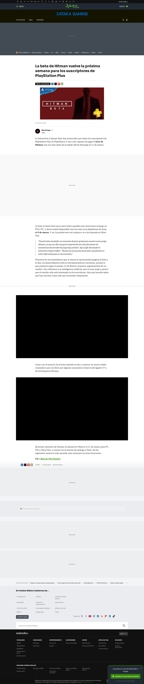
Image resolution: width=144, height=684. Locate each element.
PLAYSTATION (20, 20)
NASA (70, 52)
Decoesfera (102, 646)
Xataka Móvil (21, 646)
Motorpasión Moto (88, 646)
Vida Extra (36, 646)
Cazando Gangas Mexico (60, 598)
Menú (21, 6)
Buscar (124, 625)
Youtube (90, 615)
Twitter (123, 20)
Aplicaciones (59, 602)
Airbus (94, 52)
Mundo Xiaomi (21, 656)
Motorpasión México (86, 669)
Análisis (38, 597)
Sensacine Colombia (52, 672)
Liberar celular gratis (116, 583)
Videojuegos (72, 14)
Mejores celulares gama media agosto (42, 583)
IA (52, 52)
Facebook (127, 20)
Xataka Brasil (21, 671)
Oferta (46, 52)
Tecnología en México (43, 608)
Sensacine (52, 643)
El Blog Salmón (119, 643)
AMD (57, 52)
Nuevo (122, 6)
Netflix (77, 52)
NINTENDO (40, 20)
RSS (102, 615)
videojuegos (59, 465)
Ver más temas (22, 617)
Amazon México (37, 52)
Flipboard (59, 84)
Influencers (85, 52)
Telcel (57, 612)
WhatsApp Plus (89, 583)
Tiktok (113, 615)
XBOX (31, 20)
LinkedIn (109, 615)
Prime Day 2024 (22, 608)
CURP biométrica (102, 583)
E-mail (62, 84)
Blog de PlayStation (50, 458)
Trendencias (102, 643)
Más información (87, 682)
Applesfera (20, 649)
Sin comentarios (43, 84)
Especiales (20, 602)
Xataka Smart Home (21, 652)
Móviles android (60, 608)
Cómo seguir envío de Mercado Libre (69, 583)
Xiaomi (63, 52)
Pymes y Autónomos (118, 646)
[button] (47, 130)
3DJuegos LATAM (38, 668)
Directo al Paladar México (71, 669)
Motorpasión (86, 643)
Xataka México (72, 6)
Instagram (94, 615)
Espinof (51, 646)
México (19, 612)
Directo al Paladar (71, 643)
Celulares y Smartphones (40, 603)
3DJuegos (36, 643)
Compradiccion (103, 649)
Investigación (21, 597)
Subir (122, 634)
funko (100, 52)
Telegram (98, 615)
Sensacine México (55, 668)
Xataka (19, 643)
